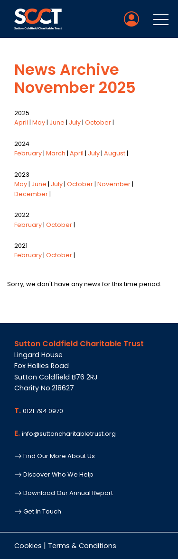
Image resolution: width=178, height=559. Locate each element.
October (98, 122)
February (28, 153)
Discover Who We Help (54, 474)
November (114, 184)
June (57, 122)
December (31, 194)
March (56, 153)
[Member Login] (131, 19)
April (21, 122)
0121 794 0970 (43, 410)
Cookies (28, 545)
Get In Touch (37, 511)
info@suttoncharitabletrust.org (69, 433)
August (114, 153)
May (38, 122)
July (75, 122)
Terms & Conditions (82, 545)
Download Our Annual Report (63, 492)
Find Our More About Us (54, 455)
